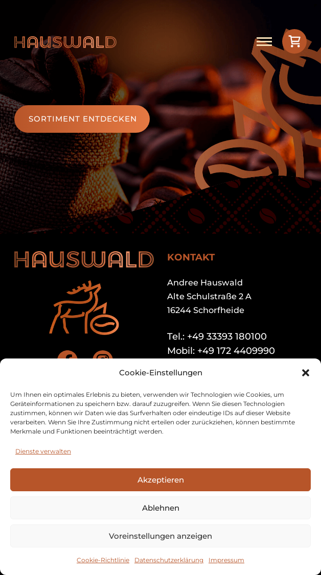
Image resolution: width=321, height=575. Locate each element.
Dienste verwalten (43, 451)
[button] (306, 373)
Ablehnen (160, 508)
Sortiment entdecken (83, 119)
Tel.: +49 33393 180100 (217, 336)
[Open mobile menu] (264, 41)
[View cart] (294, 41)
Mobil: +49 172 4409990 (221, 350)
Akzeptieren (160, 480)
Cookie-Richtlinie (103, 560)
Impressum (226, 560)
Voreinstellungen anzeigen (160, 536)
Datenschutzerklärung (168, 560)
